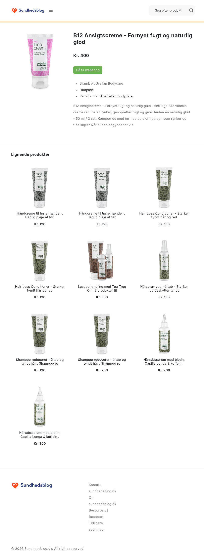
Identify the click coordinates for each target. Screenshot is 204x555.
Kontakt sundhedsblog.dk (102, 488)
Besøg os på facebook (99, 513)
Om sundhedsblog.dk (102, 501)
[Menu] (50, 10)
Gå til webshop (88, 70)
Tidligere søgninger (97, 526)
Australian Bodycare (117, 96)
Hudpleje (87, 90)
